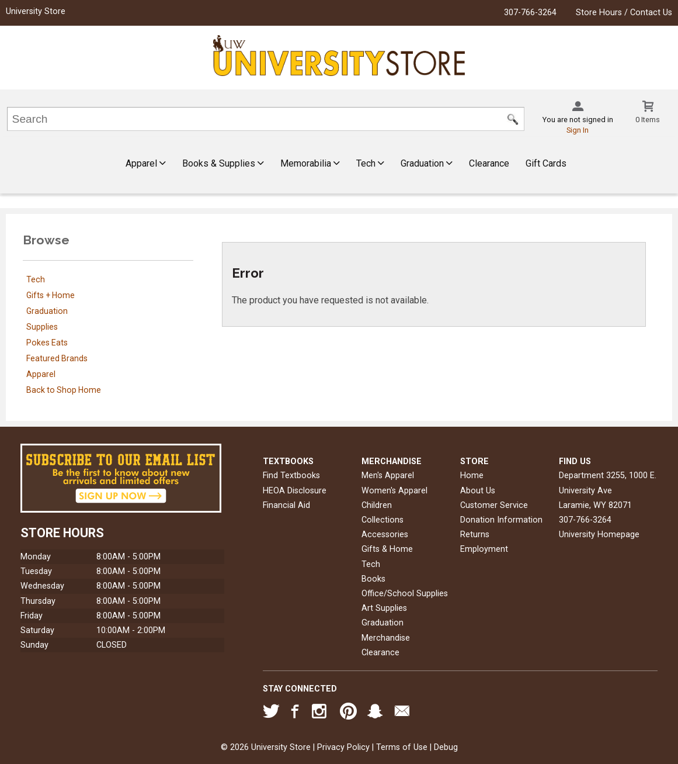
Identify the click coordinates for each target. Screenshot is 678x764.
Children (376, 505)
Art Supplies (384, 608)
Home (472, 475)
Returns (474, 535)
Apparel (146, 163)
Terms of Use (401, 747)
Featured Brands (57, 358)
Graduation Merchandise (385, 630)
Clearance (489, 163)
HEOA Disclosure (294, 491)
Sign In (577, 130)
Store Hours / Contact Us (624, 13)
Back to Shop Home (63, 390)
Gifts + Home (50, 295)
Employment (484, 549)
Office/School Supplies (404, 594)
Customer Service (494, 505)
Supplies (42, 326)
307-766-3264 (530, 13)
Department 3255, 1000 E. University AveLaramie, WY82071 (607, 490)
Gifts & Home (387, 549)
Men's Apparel (387, 475)
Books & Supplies (223, 163)
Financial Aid (286, 505)
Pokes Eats (47, 342)
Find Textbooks (291, 475)
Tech (370, 163)
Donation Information (501, 520)
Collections (382, 520)
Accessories (384, 535)
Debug (446, 747)
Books (373, 579)
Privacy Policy (343, 747)
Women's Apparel (394, 491)
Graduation (427, 163)
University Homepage (599, 535)
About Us (477, 491)
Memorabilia (310, 163)
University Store (35, 11)
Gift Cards (546, 163)
